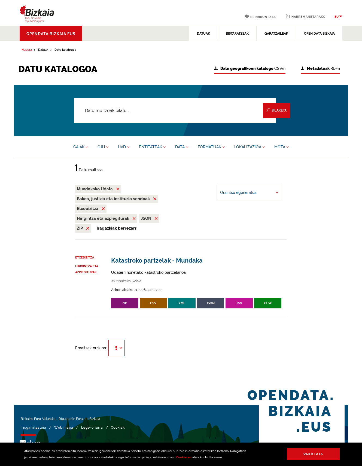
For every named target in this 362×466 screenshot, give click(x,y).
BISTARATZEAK (237, 33)
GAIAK (80, 147)
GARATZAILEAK (276, 33)
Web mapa (63, 427)
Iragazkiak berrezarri (117, 228)
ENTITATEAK (152, 147)
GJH (103, 147)
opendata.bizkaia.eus (50, 34)
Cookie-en (183, 457)
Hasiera (27, 50)
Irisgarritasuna (33, 427)
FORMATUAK (211, 147)
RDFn (320, 68)
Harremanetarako (306, 16)
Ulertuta (313, 454)
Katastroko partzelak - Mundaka (157, 260)
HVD (123, 147)
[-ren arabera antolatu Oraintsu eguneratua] (249, 192)
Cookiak (118, 427)
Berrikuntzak (260, 16)
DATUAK (203, 33)
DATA (181, 147)
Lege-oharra (92, 427)
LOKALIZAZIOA (249, 147)
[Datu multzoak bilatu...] (175, 110)
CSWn (249, 68)
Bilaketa (276, 110)
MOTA (281, 147)
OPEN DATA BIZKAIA (319, 33)
